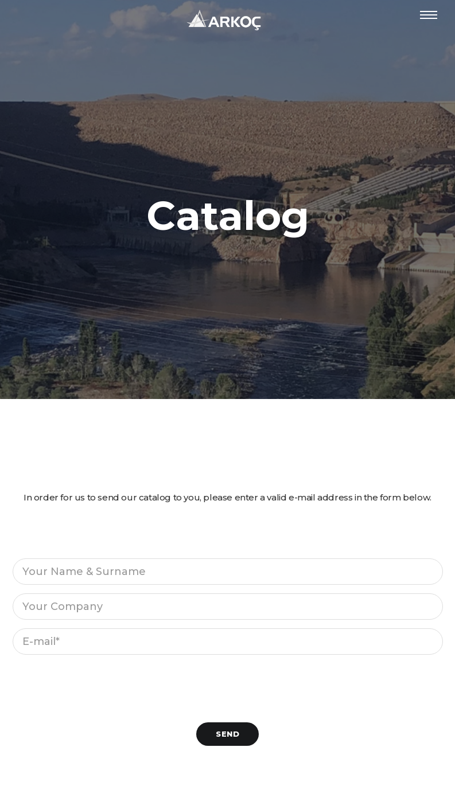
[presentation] (100, 685)
